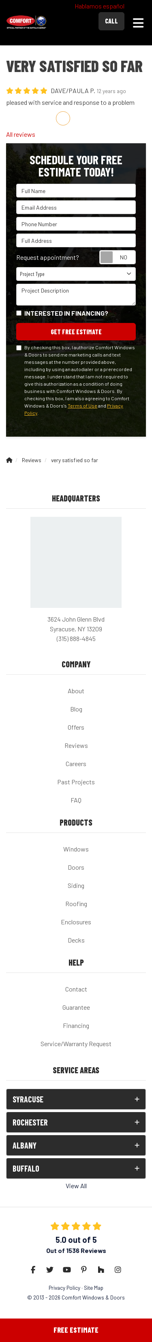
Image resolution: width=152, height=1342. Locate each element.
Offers (76, 727)
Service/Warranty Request (76, 1043)
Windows (76, 849)
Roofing (76, 903)
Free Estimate (76, 1329)
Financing (76, 1025)
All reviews (20, 134)
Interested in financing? (66, 313)
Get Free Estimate (76, 332)
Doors (76, 867)
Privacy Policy (64, 1287)
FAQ (76, 800)
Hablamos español (99, 6)
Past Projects (76, 782)
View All (76, 1185)
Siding (76, 885)
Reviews (76, 745)
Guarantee (76, 1007)
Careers (76, 763)
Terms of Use (82, 405)
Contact (76, 989)
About (76, 690)
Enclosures (76, 922)
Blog (76, 709)
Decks (76, 940)
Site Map (93, 1287)
